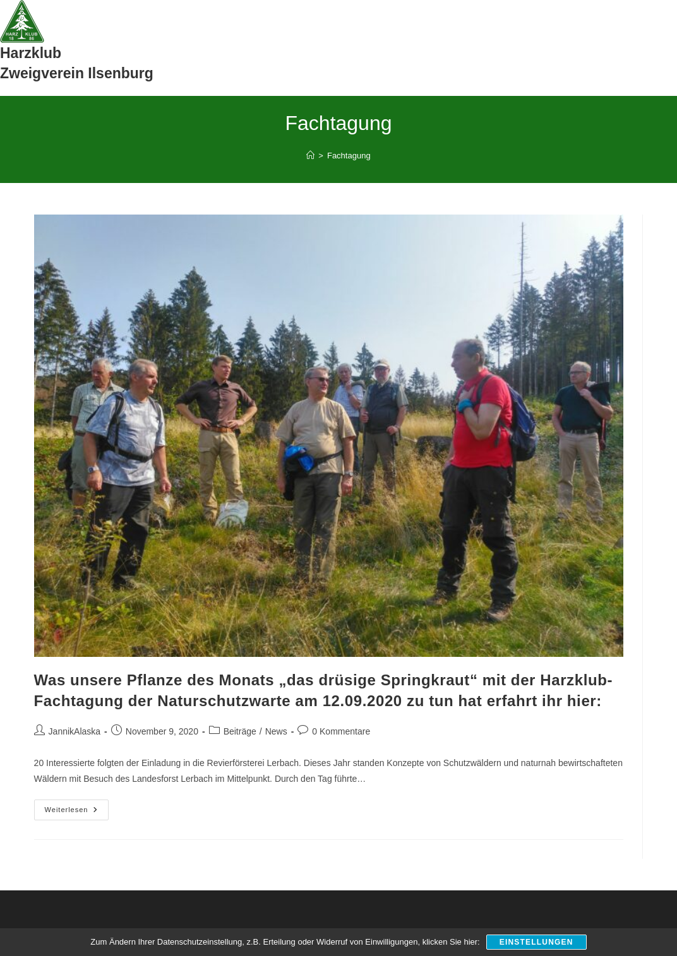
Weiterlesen (77, 812)
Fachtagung (349, 155)
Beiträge (240, 731)
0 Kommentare (341, 731)
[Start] (310, 155)
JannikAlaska (75, 731)
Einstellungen (536, 942)
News (276, 731)
